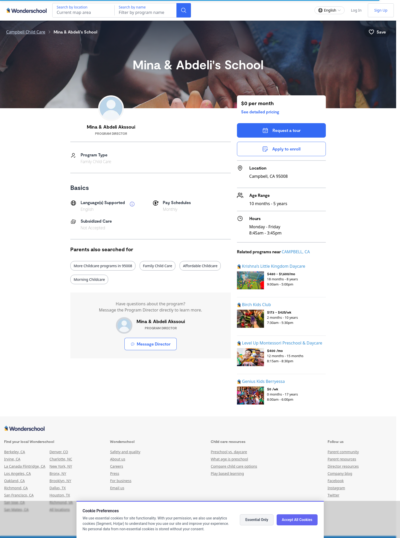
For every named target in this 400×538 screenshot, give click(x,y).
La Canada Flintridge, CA (24, 466)
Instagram (336, 487)
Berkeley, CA (14, 451)
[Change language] (329, 10)
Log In (356, 10)
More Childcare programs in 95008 (103, 265)
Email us (117, 487)
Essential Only (256, 520)
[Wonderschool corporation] (198, 429)
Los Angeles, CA (17, 473)
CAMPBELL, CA (296, 252)
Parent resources (342, 459)
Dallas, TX (57, 487)
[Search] (183, 10)
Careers (116, 466)
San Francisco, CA (19, 495)
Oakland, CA (14, 480)
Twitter (333, 495)
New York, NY (60, 466)
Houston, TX (59, 495)
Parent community (343, 451)
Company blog (340, 473)
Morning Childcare (89, 279)
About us (117, 459)
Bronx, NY (57, 473)
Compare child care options (234, 466)
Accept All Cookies (297, 520)
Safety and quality (125, 451)
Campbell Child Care (25, 32)
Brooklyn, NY (60, 480)
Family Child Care (157, 265)
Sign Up (380, 10)
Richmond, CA (16, 487)
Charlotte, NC (60, 459)
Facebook (336, 480)
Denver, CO (58, 451)
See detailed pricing (260, 111)
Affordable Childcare (200, 265)
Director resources (343, 466)
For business (120, 480)
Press (114, 473)
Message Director (151, 343)
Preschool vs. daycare (229, 451)
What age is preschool (229, 459)
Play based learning (227, 473)
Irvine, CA (12, 459)
